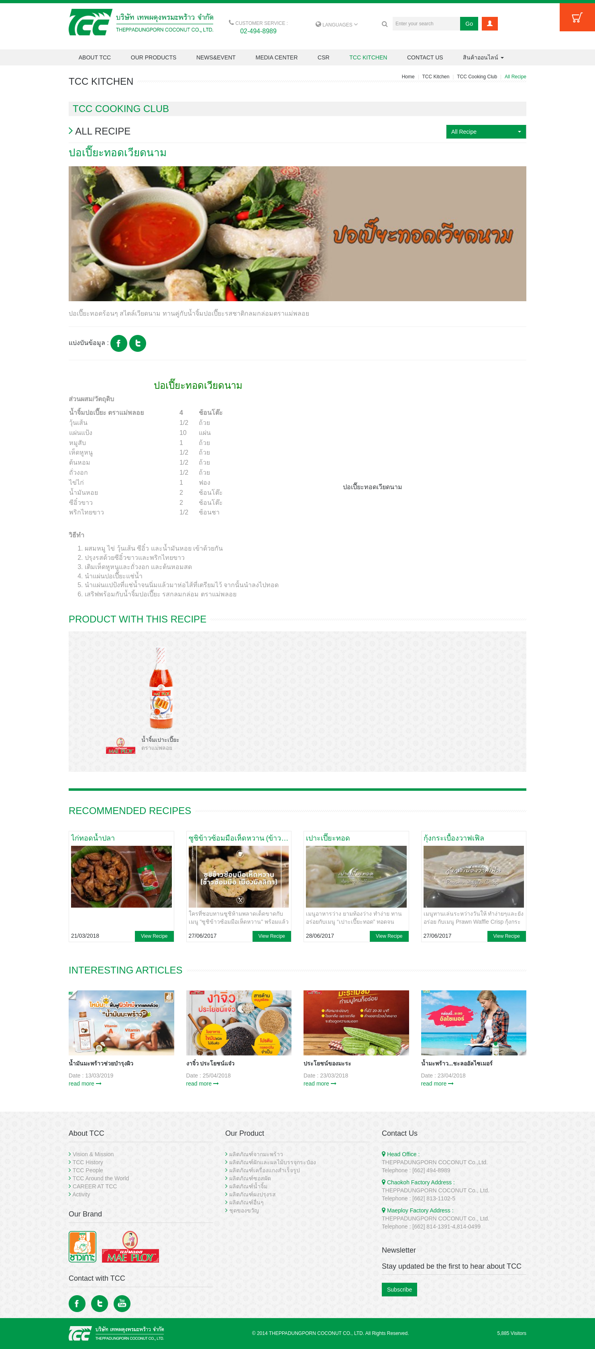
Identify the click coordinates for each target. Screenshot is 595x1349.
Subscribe (399, 1289)
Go (469, 23)
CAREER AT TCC (95, 1186)
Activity (81, 1194)
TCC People (88, 1170)
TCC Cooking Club (477, 77)
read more (85, 1083)
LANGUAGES (337, 25)
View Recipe (154, 936)
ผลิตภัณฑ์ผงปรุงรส (252, 1194)
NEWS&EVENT (216, 57)
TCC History (88, 1162)
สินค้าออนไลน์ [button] (483, 57)
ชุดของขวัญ (244, 1210)
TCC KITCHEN (368, 57)
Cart (577, 17)
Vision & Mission (93, 1154)
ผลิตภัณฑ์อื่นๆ (246, 1202)
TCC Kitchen (435, 77)
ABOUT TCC (95, 57)
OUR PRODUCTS (154, 57)
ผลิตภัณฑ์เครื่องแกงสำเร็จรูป (264, 1170)
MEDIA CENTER (276, 57)
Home (408, 77)
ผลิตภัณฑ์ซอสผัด (250, 1178)
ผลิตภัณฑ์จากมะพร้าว (256, 1154)
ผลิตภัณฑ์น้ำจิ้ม (248, 1186)
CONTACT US (425, 57)
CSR (324, 57)
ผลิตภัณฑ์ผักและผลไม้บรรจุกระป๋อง (272, 1162)
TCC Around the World (101, 1178)
